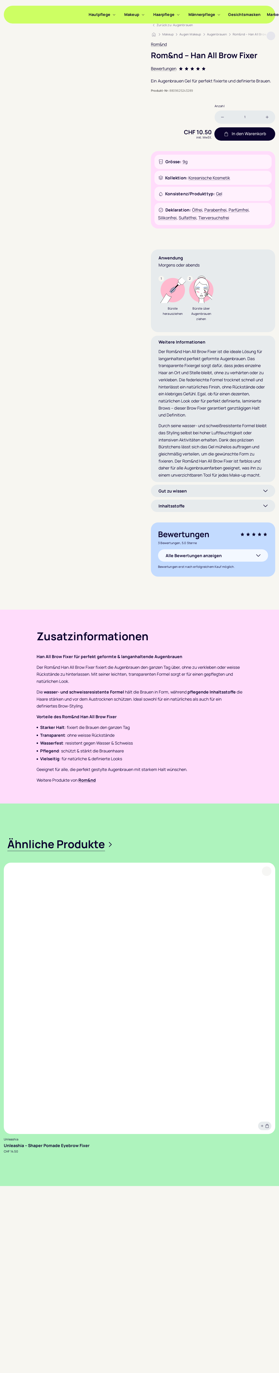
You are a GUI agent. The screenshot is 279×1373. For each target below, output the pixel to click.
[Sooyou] (46, 14)
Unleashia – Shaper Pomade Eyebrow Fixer (47, 1145)
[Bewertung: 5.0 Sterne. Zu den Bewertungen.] (213, 68)
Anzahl (220, 106)
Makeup (131, 14)
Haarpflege (163, 14)
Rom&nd (159, 44)
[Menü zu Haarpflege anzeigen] (178, 15)
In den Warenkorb (244, 134)
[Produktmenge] (245, 117)
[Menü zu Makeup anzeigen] (143, 15)
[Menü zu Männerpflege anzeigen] (219, 15)
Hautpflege (99, 14)
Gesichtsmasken (244, 14)
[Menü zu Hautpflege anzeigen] (114, 15)
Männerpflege (201, 14)
